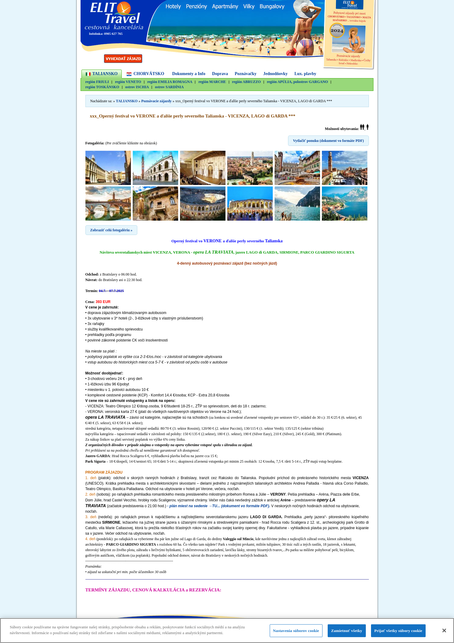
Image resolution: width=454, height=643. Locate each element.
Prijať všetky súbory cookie (398, 633)
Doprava (220, 73)
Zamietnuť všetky (346, 633)
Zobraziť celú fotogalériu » (111, 230)
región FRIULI (97, 82)
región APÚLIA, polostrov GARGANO (297, 82)
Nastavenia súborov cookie (296, 633)
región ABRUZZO (246, 82)
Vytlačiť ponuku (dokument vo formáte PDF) (328, 141)
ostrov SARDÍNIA (169, 87)
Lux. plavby (305, 73)
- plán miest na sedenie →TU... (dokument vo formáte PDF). (218, 506)
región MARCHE (212, 82)
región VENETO (128, 82)
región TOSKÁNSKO (102, 87)
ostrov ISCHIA (137, 87)
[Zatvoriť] (444, 633)
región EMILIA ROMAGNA (170, 82)
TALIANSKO (105, 73)
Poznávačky (246, 73)
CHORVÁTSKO (148, 73)
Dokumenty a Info (188, 73)
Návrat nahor (333, 620)
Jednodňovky (275, 73)
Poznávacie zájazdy (156, 101)
